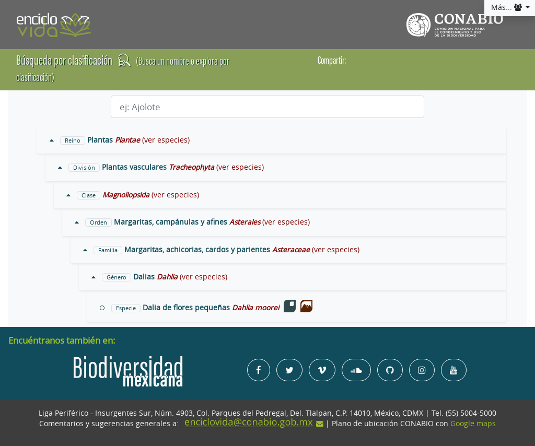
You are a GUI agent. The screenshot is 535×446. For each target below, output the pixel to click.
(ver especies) (166, 140)
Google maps (473, 423)
